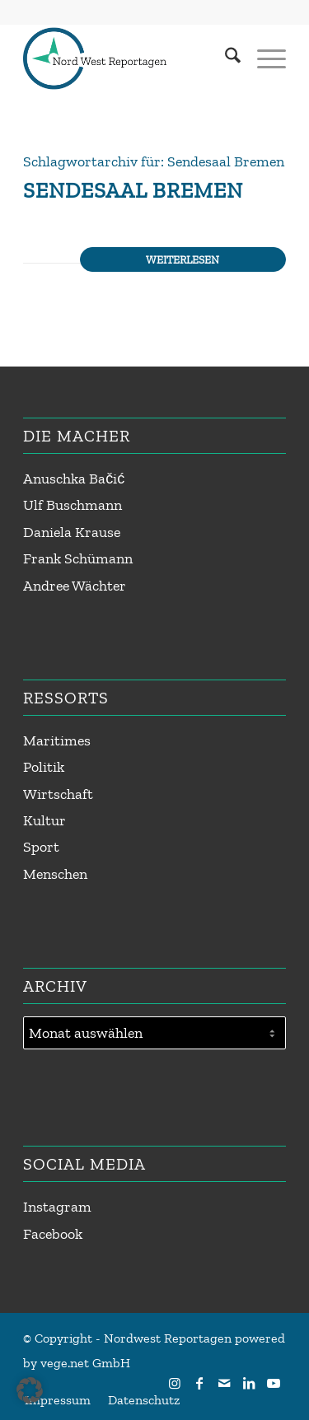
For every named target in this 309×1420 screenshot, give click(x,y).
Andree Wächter (74, 586)
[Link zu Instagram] (174, 1383)
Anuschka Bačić (73, 478)
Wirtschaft (58, 794)
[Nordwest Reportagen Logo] (128, 58)
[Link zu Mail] (224, 1383)
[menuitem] (224, 58)
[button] (29, 1390)
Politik (43, 767)
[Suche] (224, 58)
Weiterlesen (182, 259)
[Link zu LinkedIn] (248, 1383)
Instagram (57, 1207)
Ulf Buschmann (72, 505)
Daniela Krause (71, 532)
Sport (41, 847)
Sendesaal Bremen (133, 190)
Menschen (55, 874)
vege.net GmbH (85, 1363)
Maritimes (57, 740)
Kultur (44, 820)
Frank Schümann (78, 558)
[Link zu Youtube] (273, 1383)
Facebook (52, 1234)
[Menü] (263, 58)
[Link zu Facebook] (199, 1383)
